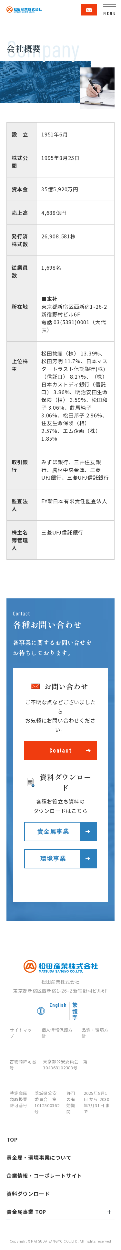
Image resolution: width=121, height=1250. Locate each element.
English (58, 1005)
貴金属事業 (53, 831)
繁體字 (75, 1011)
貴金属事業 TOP (58, 1211)
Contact (60, 750)
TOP (11, 1139)
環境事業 (53, 858)
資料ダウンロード (28, 1193)
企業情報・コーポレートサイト (44, 1175)
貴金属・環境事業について (39, 1157)
